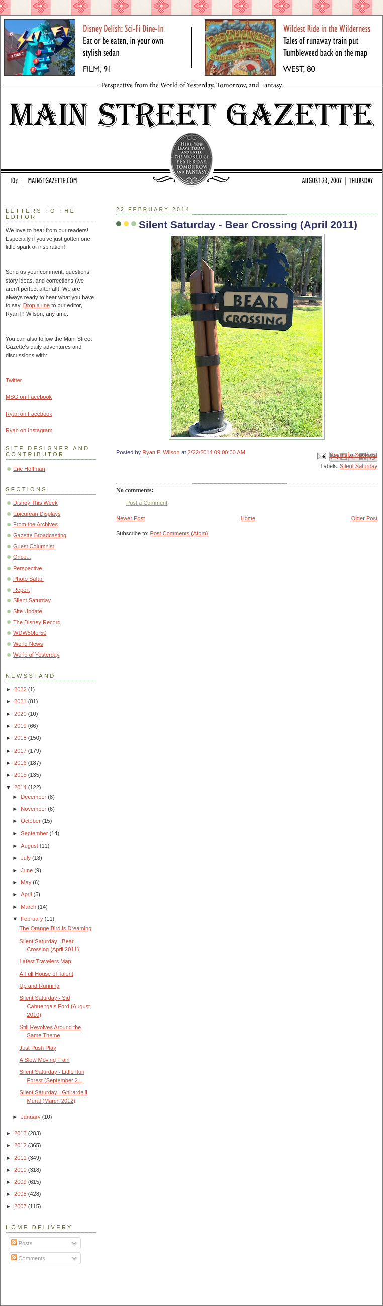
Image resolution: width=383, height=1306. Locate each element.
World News (28, 644)
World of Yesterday (36, 654)
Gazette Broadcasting (39, 535)
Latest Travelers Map (45, 961)
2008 (21, 1194)
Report (21, 590)
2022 (21, 689)
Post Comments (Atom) (179, 533)
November (34, 809)
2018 (21, 738)
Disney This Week (35, 503)
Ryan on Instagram (29, 430)
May (27, 882)
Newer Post (130, 518)
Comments (28, 1258)
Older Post (364, 518)
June (27, 870)
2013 (21, 1133)
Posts (22, 1243)
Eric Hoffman (29, 468)
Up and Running (40, 986)
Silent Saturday (358, 466)
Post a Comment (146, 503)
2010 (21, 1170)
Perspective (27, 568)
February (32, 919)
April (27, 894)
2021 (21, 701)
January (31, 1117)
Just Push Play (38, 1048)
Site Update (27, 611)
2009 (21, 1182)
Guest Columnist (33, 546)
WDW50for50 (29, 633)
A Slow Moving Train (45, 1060)
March (29, 907)
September (35, 833)
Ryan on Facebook (29, 414)
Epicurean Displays (37, 514)
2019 (21, 726)
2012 (21, 1145)
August (30, 846)
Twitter (14, 380)
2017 (21, 751)
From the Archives (35, 524)
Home (248, 518)
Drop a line (36, 305)
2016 (21, 763)
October (31, 821)
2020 (21, 714)
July (26, 858)
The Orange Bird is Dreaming (56, 928)
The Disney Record (37, 622)
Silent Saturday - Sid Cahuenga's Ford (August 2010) (55, 1006)
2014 (21, 787)
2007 (21, 1206)
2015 (21, 775)
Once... (22, 557)
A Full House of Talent (46, 974)
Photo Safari (28, 579)
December (34, 797)
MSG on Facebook (29, 397)
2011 (21, 1158)
